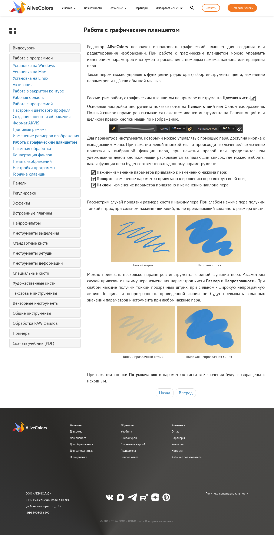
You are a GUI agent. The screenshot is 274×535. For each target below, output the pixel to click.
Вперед (186, 393)
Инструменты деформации (38, 263)
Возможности (93, 8)
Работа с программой (33, 58)
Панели (20, 183)
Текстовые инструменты (35, 293)
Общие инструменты (32, 313)
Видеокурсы (129, 438)
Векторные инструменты (36, 303)
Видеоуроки (24, 48)
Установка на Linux (30, 78)
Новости (177, 451)
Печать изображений (32, 161)
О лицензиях (78, 457)
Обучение (116, 8)
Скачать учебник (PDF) (33, 343)
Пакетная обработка (32, 148)
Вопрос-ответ (129, 457)
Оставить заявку (242, 8)
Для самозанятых (81, 451)
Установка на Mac (29, 72)
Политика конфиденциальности (226, 493)
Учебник (126, 431)
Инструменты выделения (36, 233)
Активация (23, 84)
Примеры (21, 333)
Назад (164, 393)
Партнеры (141, 8)
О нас (175, 431)
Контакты (178, 444)
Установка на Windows (34, 65)
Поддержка (128, 451)
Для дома (76, 431)
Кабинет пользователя (187, 457)
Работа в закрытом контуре (38, 91)
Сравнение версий (133, 444)
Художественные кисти (34, 283)
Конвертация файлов (32, 155)
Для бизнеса (78, 438)
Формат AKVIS (26, 123)
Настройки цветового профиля (41, 110)
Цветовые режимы (30, 129)
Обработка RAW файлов (35, 323)
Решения (66, 8)
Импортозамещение (169, 8)
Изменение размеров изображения (46, 135)
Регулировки (24, 193)
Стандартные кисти (30, 243)
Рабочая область (28, 97)
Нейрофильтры (27, 223)
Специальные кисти (31, 273)
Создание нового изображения (42, 116)
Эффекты (21, 203)
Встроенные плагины (32, 213)
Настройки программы (34, 167)
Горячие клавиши (29, 174)
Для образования (81, 444)
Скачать (211, 8)
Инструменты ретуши (32, 253)
